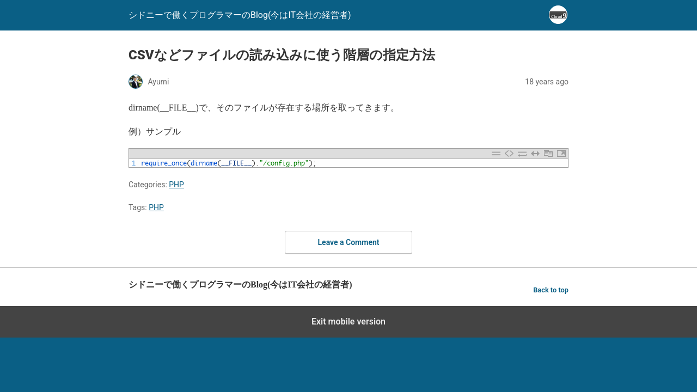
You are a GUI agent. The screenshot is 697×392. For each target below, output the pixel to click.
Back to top (550, 290)
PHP (176, 184)
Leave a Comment (349, 242)
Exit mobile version (348, 321)
